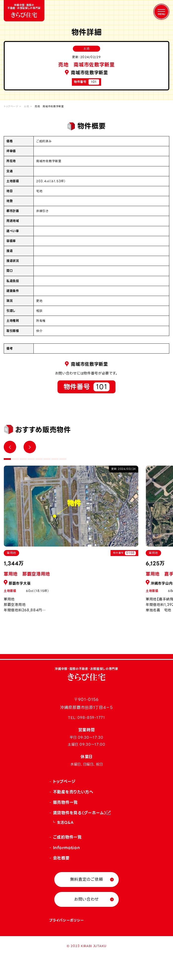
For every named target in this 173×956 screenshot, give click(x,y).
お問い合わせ (86, 899)
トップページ (11, 106)
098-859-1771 (91, 717)
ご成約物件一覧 (67, 837)
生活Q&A (65, 822)
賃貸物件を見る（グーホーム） (80, 813)
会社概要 (61, 858)
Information (66, 848)
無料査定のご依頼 (86, 879)
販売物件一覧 (65, 802)
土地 (26, 106)
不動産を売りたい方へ (73, 792)
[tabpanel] (71, 542)
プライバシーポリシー (66, 920)
